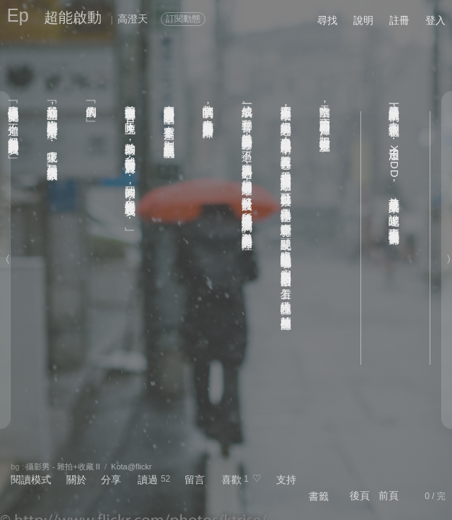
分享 (111, 479)
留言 (195, 479)
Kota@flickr (131, 466)
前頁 (388, 495)
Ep (17, 15)
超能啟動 (73, 17)
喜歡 (231, 479)
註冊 (399, 20)
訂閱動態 (183, 19)
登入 (435, 20)
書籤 (319, 496)
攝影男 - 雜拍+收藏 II (62, 466)
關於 (76, 479)
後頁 (360, 495)
